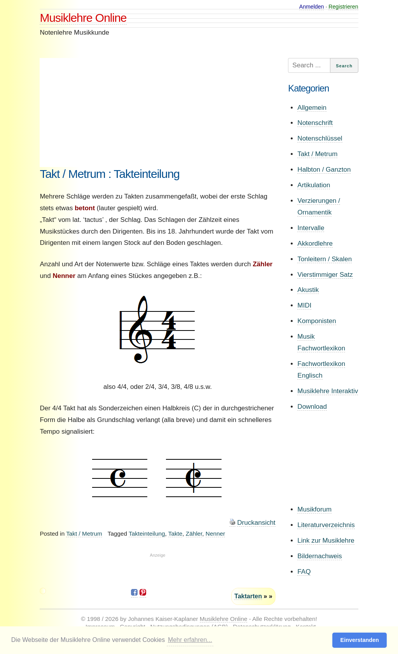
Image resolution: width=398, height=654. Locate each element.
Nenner (215, 533)
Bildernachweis (319, 556)
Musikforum (314, 509)
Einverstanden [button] (359, 640)
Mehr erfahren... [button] (190, 639)
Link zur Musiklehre (325, 540)
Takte (175, 533)
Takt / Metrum (84, 533)
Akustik (308, 290)
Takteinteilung (147, 533)
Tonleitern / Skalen (324, 259)
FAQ (304, 571)
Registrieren (343, 7)
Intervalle (310, 228)
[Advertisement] (157, 112)
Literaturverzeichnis (325, 525)
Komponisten (316, 321)
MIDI (304, 305)
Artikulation (313, 185)
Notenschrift (315, 123)
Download (312, 406)
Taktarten (248, 596)
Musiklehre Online (83, 17)
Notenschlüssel (319, 138)
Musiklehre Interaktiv (327, 391)
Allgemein (311, 107)
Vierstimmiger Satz (325, 274)
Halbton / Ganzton (324, 169)
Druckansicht (256, 522)
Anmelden (311, 7)
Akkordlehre (315, 243)
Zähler (194, 533)
